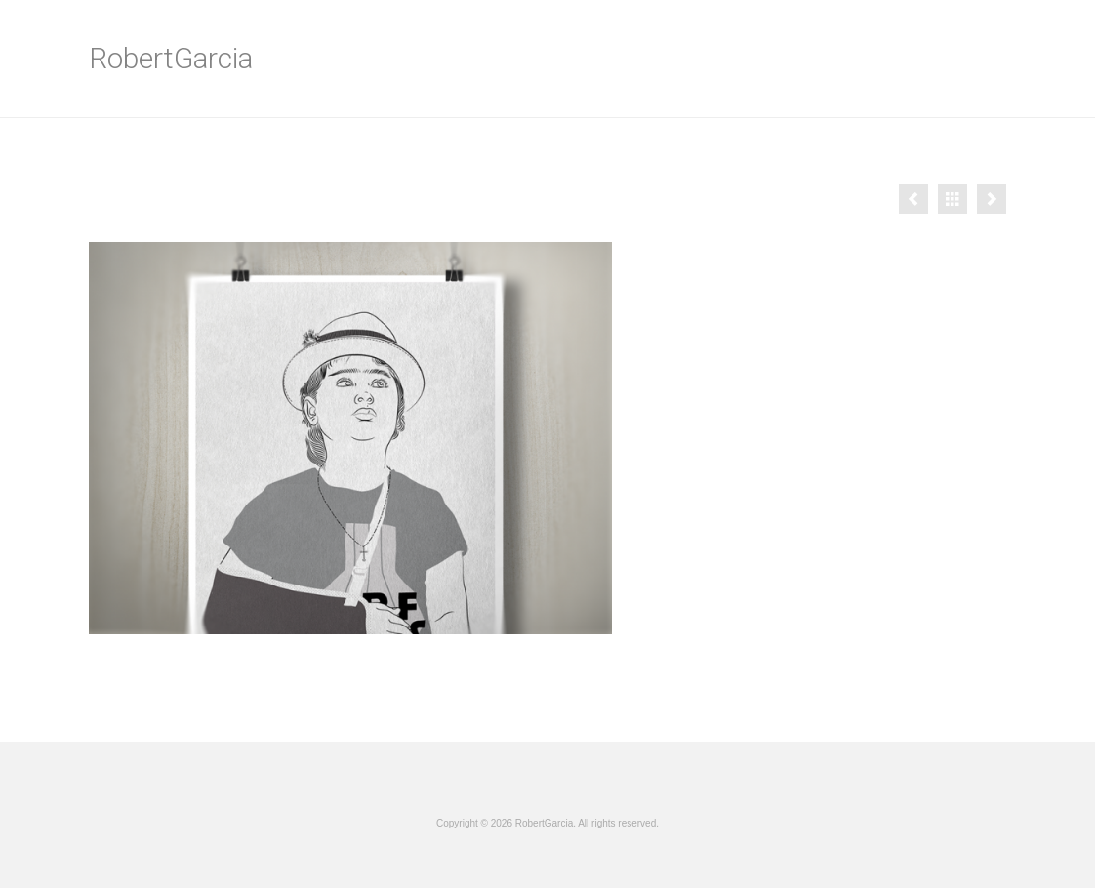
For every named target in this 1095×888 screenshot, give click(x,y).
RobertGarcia (171, 58)
